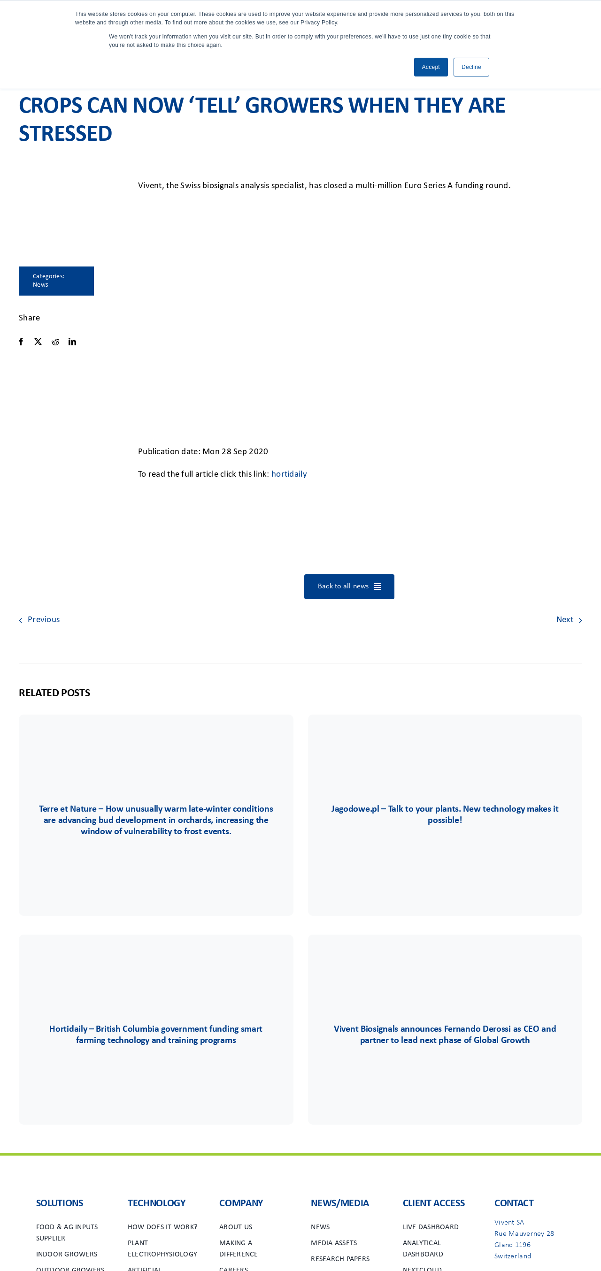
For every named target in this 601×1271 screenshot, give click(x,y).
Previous (44, 620)
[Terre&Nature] (156, 742)
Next (564, 620)
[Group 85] (445, 742)
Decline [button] (471, 67)
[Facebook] (21, 341)
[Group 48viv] (445, 962)
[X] (38, 341)
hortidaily (289, 474)
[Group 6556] (156, 962)
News (40, 285)
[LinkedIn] (72, 341)
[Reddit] (55, 341)
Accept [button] (431, 67)
